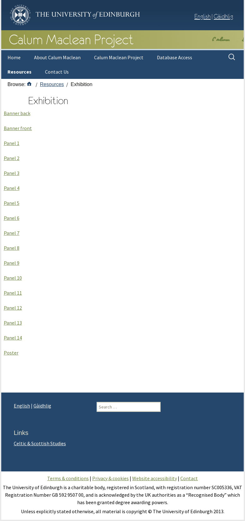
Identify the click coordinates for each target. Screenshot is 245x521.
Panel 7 (11, 233)
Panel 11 (13, 293)
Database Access (174, 57)
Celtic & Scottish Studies (40, 443)
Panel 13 (13, 323)
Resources (20, 72)
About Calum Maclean (57, 57)
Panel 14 (13, 338)
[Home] (29, 84)
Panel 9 (11, 263)
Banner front (18, 128)
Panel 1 (11, 143)
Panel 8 (11, 248)
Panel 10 (13, 278)
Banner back (17, 113)
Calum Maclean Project (118, 57)
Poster (11, 353)
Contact (189, 478)
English (202, 16)
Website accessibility (154, 478)
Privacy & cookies (110, 478)
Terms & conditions (68, 478)
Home (14, 57)
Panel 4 (11, 188)
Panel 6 (11, 218)
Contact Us (57, 72)
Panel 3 (11, 173)
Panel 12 (13, 308)
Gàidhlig (223, 16)
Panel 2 (11, 158)
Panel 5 (11, 203)
